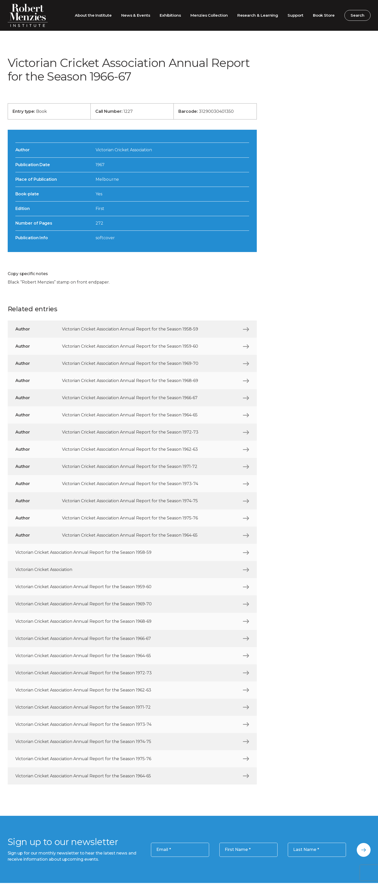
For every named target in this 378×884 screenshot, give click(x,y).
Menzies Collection (209, 15)
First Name (238, 849)
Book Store (324, 15)
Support (295, 15)
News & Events (135, 15)
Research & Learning (257, 15)
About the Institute (93, 15)
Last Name (306, 849)
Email (163, 849)
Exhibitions (170, 15)
